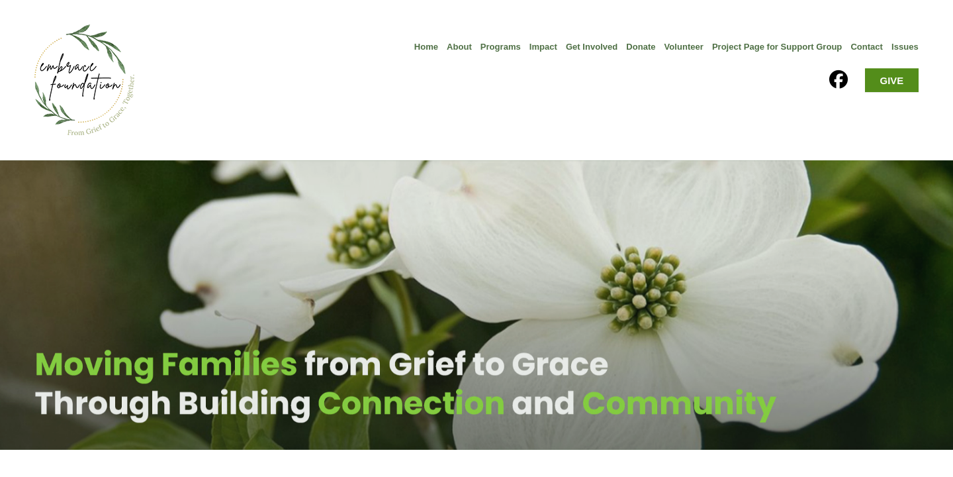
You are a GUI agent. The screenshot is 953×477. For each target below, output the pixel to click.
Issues (905, 47)
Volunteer (683, 47)
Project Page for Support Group (777, 47)
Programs (500, 47)
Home (426, 47)
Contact (866, 47)
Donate (640, 47)
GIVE (892, 80)
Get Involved (591, 47)
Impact (543, 47)
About (459, 47)
